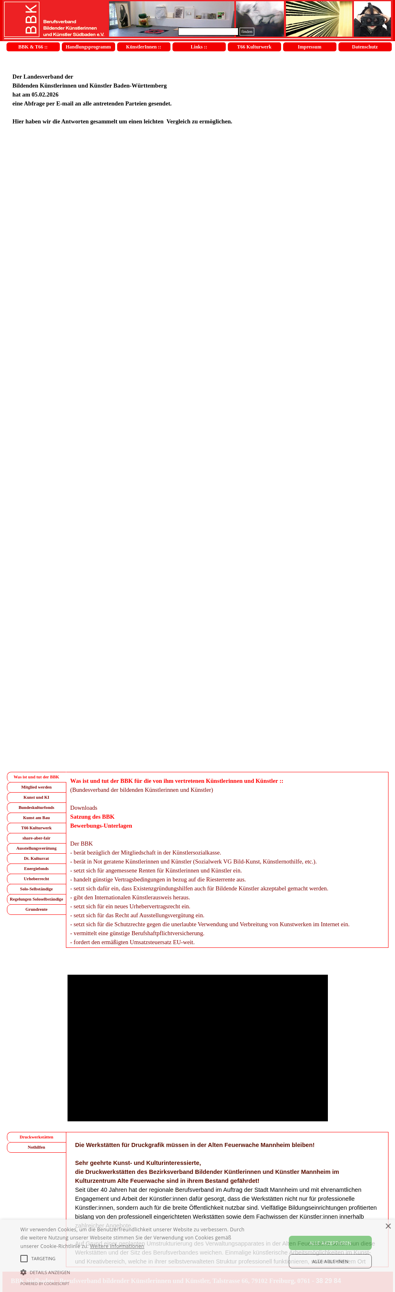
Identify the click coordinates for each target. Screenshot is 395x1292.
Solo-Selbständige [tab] (36, 889)
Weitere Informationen (117, 1246)
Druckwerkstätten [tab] (36, 1137)
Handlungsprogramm (88, 47)
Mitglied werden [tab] (36, 787)
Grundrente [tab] (36, 909)
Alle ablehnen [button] (330, 1261)
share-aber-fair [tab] (36, 838)
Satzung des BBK (92, 816)
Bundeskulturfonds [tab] (37, 807)
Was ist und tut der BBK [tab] (36, 777)
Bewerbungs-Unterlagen (101, 825)
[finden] (208, 31)
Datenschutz (365, 47)
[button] (135, 1271)
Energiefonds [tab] (36, 868)
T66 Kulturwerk (254, 47)
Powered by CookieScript (44, 1283)
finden (246, 31)
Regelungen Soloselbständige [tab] (36, 899)
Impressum (309, 47)
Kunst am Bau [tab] (36, 817)
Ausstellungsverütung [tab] (36, 848)
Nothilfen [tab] (36, 1147)
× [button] (388, 1227)
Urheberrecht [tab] (36, 879)
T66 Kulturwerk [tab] (36, 828)
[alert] (197, 1255)
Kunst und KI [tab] (36, 797)
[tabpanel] (198, 94)
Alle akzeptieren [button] (330, 1243)
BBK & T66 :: (33, 47)
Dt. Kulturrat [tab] (36, 858)
